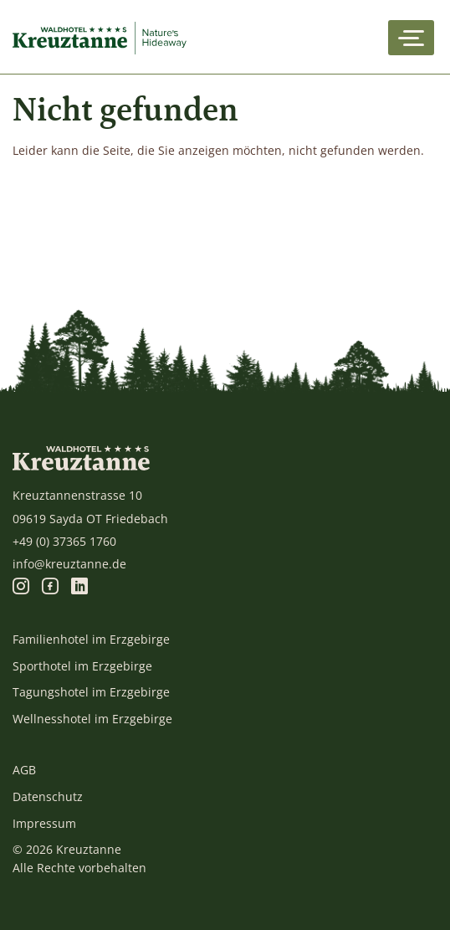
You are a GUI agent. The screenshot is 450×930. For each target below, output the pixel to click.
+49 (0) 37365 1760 (64, 541)
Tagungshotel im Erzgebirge (91, 692)
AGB (24, 770)
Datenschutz (48, 796)
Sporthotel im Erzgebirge (82, 666)
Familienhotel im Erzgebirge (91, 639)
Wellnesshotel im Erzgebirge (92, 719)
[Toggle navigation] (411, 37)
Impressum (44, 823)
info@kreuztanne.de (69, 564)
